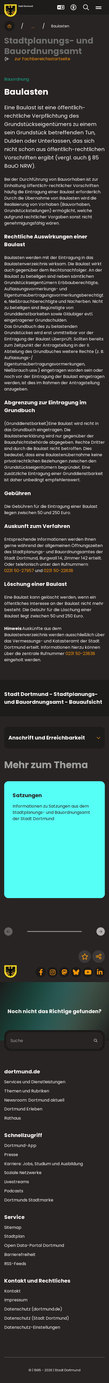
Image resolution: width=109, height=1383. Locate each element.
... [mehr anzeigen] (33, 26)
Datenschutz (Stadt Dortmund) (36, 1318)
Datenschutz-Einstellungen (32, 1327)
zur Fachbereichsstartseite (37, 59)
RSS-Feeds (15, 1264)
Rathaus (12, 1118)
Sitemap (12, 1227)
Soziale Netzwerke (23, 1173)
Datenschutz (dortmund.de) (33, 1309)
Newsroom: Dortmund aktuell (34, 1100)
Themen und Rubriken (26, 1091)
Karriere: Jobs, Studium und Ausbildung (43, 1164)
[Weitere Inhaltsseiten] (100, 931)
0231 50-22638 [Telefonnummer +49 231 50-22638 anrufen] (58, 571)
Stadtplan (14, 1236)
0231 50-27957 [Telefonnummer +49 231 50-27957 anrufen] (19, 571)
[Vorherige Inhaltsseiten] (8, 931)
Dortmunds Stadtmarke (28, 1200)
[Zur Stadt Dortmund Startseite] (18, 10)
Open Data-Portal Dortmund (34, 1245)
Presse (11, 1155)
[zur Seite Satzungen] (54, 839)
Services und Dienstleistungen (34, 1082)
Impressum (15, 1300)
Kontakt (12, 1291)
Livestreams (16, 1182)
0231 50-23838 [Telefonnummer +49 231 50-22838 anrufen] (80, 654)
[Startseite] (9, 26)
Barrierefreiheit (20, 1255)
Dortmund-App (20, 1146)
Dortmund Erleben (23, 1109)
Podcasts (13, 1191)
